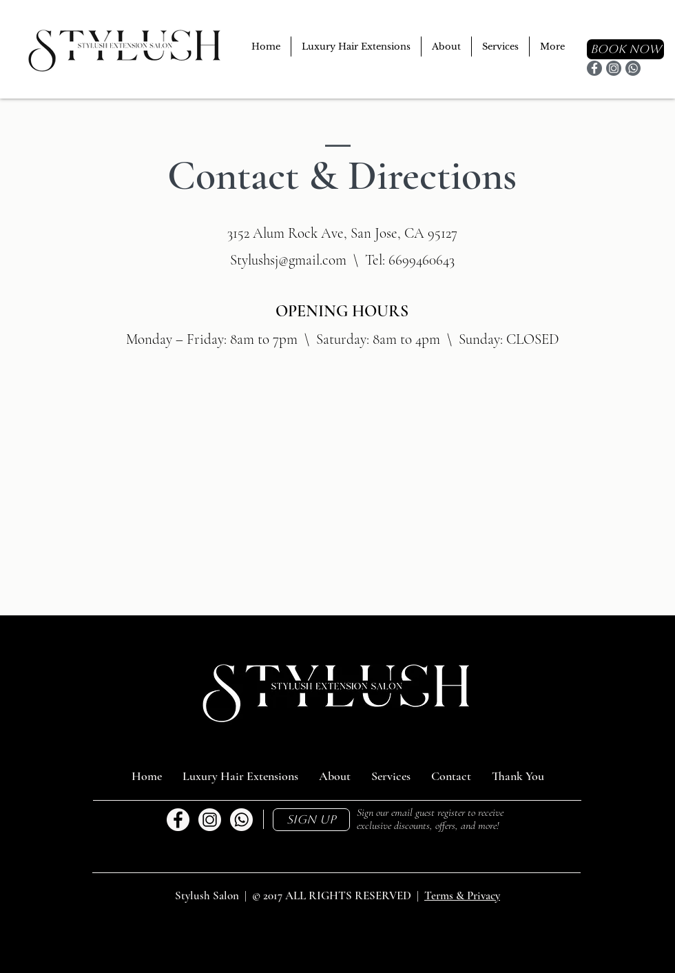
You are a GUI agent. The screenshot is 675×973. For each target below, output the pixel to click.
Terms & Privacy (462, 895)
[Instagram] (613, 68)
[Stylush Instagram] (209, 819)
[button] (311, 819)
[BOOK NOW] (625, 49)
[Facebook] (594, 68)
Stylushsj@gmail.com (288, 260)
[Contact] (633, 68)
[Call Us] (241, 819)
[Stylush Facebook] (178, 819)
